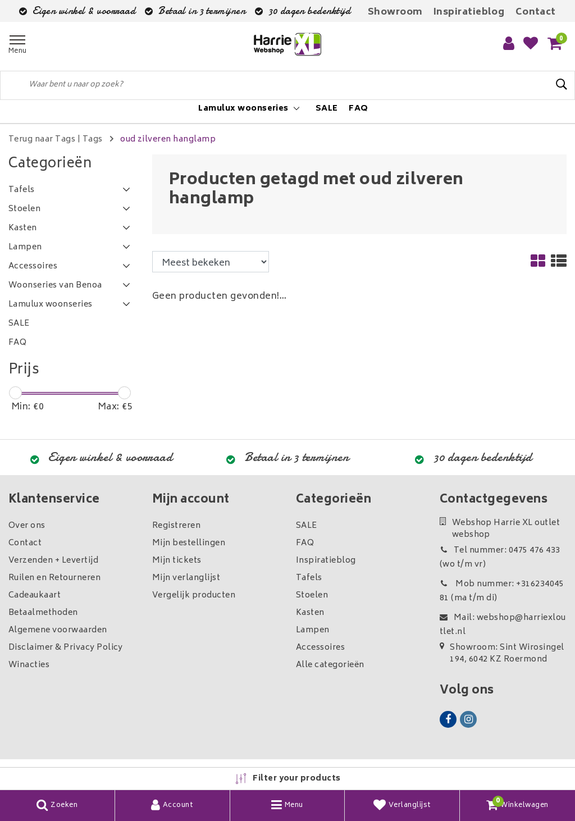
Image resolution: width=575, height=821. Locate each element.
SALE (306, 526)
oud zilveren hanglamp (168, 140)
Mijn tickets (177, 561)
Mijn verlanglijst (186, 578)
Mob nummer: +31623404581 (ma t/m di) (502, 591)
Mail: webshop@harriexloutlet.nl (503, 625)
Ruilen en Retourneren (54, 578)
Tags (93, 140)
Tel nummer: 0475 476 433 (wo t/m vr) (500, 558)
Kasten (310, 613)
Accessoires (320, 648)
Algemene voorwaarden (57, 630)
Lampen (313, 630)
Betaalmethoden (43, 613)
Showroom (395, 12)
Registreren (176, 526)
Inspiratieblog (469, 12)
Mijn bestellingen (188, 543)
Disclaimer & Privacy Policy (65, 648)
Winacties (28, 665)
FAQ (305, 543)
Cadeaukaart (34, 596)
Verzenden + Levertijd (53, 561)
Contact (535, 12)
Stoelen (312, 596)
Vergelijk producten (193, 596)
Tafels (309, 578)
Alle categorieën (330, 665)
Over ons (26, 526)
